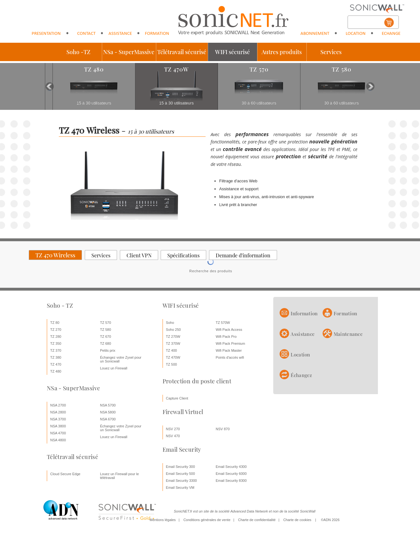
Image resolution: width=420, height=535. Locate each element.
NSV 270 (173, 429)
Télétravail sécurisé (181, 52)
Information (304, 313)
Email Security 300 (180, 467)
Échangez (301, 375)
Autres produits (282, 52)
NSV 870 (223, 429)
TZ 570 (105, 322)
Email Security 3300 (181, 480)
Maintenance (348, 334)
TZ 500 (171, 364)
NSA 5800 (108, 412)
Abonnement (314, 33)
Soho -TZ (78, 52)
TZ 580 (105, 329)
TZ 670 (105, 336)
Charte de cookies (297, 520)
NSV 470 (173, 436)
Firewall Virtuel (183, 412)
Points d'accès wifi (230, 357)
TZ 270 (55, 329)
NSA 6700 (108, 419)
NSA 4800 (58, 440)
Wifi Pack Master (229, 350)
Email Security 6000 (231, 473)
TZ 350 (55, 343)
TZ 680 (105, 343)
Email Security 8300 (231, 480)
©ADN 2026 (330, 520)
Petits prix (107, 350)
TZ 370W (173, 343)
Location (356, 33)
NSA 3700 (58, 419)
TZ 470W (173, 357)
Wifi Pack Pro (226, 336)
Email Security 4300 (231, 467)
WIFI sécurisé (232, 52)
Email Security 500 (180, 473)
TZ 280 (55, 336)
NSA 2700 (58, 405)
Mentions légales (163, 520)
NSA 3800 (58, 426)
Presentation (46, 33)
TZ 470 (55, 364)
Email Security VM (180, 487)
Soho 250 (173, 329)
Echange (391, 33)
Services (331, 52)
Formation (157, 33)
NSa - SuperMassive (128, 52)
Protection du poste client (197, 381)
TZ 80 (54, 322)
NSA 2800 (58, 412)
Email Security (182, 449)
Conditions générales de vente (207, 520)
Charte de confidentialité (257, 520)
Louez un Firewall (113, 368)
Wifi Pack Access (229, 329)
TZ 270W (173, 336)
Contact (86, 33)
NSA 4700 (58, 433)
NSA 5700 (108, 405)
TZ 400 (171, 350)
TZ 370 (55, 350)
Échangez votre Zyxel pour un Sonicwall (120, 359)
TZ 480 (55, 371)
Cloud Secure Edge (65, 474)
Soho (170, 322)
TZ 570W (223, 322)
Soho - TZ (60, 305)
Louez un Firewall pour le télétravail (119, 476)
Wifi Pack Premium (230, 343)
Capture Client (177, 398)
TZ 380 (55, 357)
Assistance (120, 33)
